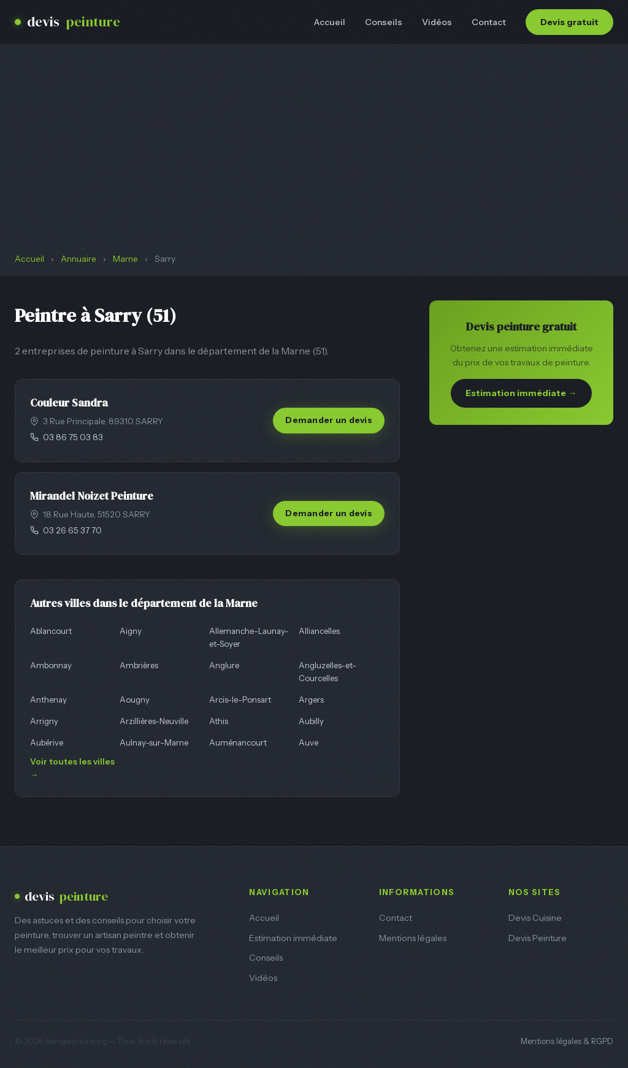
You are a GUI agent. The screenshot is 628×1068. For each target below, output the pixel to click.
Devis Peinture (537, 938)
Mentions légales (412, 938)
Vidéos (437, 22)
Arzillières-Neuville (154, 721)
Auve (308, 742)
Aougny (135, 699)
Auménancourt (238, 742)
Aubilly (311, 721)
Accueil (329, 22)
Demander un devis (328, 420)
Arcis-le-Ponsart (240, 699)
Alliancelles (319, 631)
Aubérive (46, 742)
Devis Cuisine (535, 917)
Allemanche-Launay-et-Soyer (249, 637)
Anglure (224, 665)
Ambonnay (51, 665)
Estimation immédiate (293, 938)
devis (67, 22)
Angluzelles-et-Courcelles (327, 671)
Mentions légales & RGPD (567, 1041)
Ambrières (139, 665)
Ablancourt (51, 631)
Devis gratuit (569, 22)
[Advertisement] (314, 160)
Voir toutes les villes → (72, 768)
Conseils (383, 22)
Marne (125, 259)
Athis (218, 721)
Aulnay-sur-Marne (154, 742)
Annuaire (78, 259)
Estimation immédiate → (520, 393)
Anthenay (48, 699)
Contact (489, 22)
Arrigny (44, 721)
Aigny (131, 631)
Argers (311, 699)
